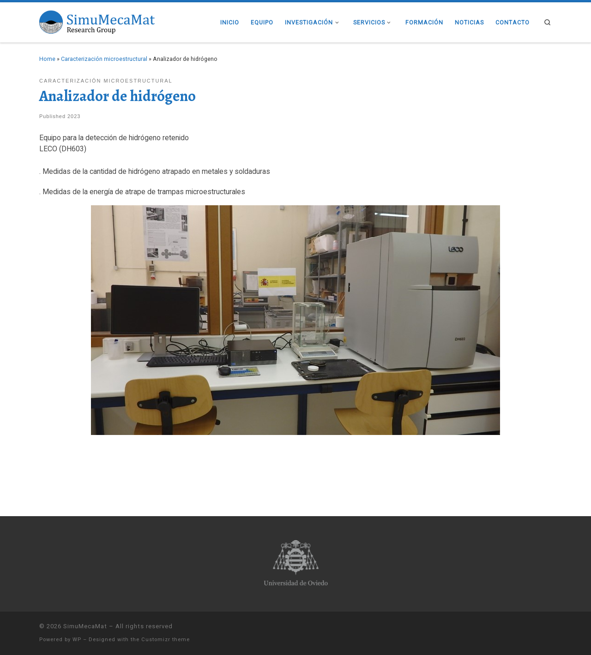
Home (47, 58)
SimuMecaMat (85, 626)
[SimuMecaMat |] (97, 21)
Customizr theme (165, 640)
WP (76, 640)
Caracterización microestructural (104, 58)
